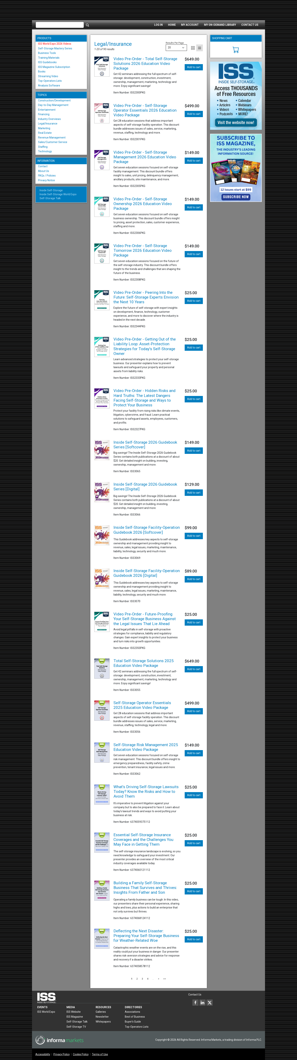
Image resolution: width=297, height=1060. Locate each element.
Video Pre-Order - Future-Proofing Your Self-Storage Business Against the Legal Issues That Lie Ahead (144, 619)
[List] (199, 47)
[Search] (87, 25)
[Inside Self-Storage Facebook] (195, 1002)
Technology (45, 151)
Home (172, 24)
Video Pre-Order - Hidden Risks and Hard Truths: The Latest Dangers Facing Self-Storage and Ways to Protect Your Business (144, 397)
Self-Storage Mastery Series (55, 48)
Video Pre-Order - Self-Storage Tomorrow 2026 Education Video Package (142, 250)
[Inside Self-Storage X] (209, 1002)
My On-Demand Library (220, 24)
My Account (190, 24)
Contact (43, 166)
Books (41, 71)
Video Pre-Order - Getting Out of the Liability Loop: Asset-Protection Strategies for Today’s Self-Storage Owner (144, 346)
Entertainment (46, 109)
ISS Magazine (74, 1016)
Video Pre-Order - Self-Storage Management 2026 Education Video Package (144, 157)
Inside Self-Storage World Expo (58, 194)
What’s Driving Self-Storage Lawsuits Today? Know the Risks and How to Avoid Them (146, 792)
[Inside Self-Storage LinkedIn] (202, 1002)
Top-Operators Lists (50, 80)
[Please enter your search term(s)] (60, 25)
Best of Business (135, 1016)
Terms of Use (100, 1054)
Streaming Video (48, 76)
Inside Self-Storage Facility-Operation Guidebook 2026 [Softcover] (146, 529)
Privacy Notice (46, 180)
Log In (158, 24)
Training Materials (48, 57)
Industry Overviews (49, 119)
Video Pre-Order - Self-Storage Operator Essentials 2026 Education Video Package (145, 110)
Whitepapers (103, 1021)
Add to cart (193, 67)
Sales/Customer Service (52, 142)
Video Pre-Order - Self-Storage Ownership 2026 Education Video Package (142, 204)
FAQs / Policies (47, 175)
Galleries (101, 1011)
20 (169, 47)
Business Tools (47, 52)
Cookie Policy (81, 1054)
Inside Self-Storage (51, 190)
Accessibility (42, 1054)
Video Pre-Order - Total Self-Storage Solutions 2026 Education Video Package (145, 64)
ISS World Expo (46, 1011)
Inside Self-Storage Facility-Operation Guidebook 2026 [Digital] (146, 573)
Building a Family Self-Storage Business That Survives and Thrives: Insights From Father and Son (145, 888)
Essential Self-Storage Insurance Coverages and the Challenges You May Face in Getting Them (143, 840)
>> (164, 979)
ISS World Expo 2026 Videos (54, 43)
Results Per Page (175, 43)
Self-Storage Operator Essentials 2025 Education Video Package (142, 705)
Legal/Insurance (47, 123)
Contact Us (249, 24)
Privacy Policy (61, 1054)
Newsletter (102, 1016)
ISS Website (73, 1011)
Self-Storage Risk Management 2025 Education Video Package (145, 747)
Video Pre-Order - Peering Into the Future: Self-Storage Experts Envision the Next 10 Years (146, 297)
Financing (43, 114)
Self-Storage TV (76, 1026)
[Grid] (193, 47)
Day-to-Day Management (53, 105)
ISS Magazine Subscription (54, 66)
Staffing (43, 146)
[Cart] (236, 49)
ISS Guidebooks (47, 62)
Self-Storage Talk (50, 198)
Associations (132, 1011)
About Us (43, 171)
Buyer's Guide (133, 1021)
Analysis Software (49, 85)
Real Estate (45, 132)
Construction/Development (54, 100)
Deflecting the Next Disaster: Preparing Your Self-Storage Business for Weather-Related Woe (146, 936)
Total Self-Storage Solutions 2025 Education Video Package (143, 663)
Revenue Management (52, 137)
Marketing (44, 128)
